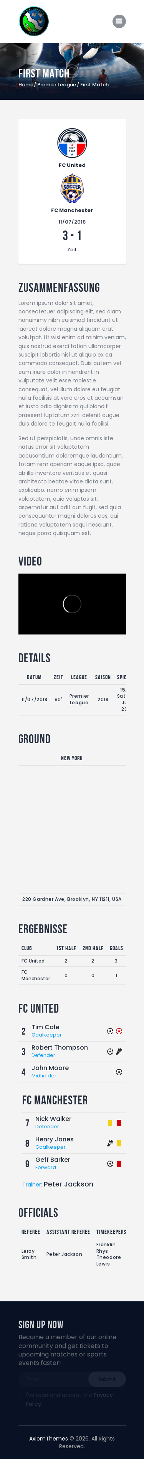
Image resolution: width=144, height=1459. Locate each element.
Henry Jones (54, 1139)
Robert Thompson (59, 1047)
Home (25, 84)
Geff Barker (52, 1159)
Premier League (56, 84)
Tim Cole (45, 1027)
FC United (33, 961)
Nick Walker (53, 1118)
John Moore (50, 1068)
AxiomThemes (48, 1438)
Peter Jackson (68, 1184)
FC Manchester (36, 975)
